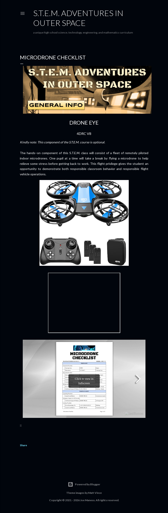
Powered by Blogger (84, 484)
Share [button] (23, 445)
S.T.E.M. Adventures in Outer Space (78, 18)
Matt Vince (95, 492)
